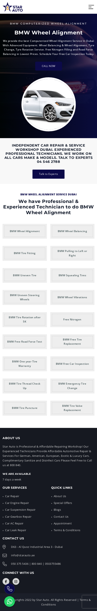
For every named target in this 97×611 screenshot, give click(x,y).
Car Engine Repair (17, 503)
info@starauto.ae (23, 555)
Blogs (57, 510)
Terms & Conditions (67, 530)
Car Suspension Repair (20, 510)
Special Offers (63, 503)
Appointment (63, 523)
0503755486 (53, 564)
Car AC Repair (14, 523)
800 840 (37, 564)
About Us (60, 496)
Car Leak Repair (15, 530)
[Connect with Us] (6, 581)
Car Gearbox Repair (18, 516)
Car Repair (12, 496)
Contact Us (61, 516)
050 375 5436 (19, 564)
